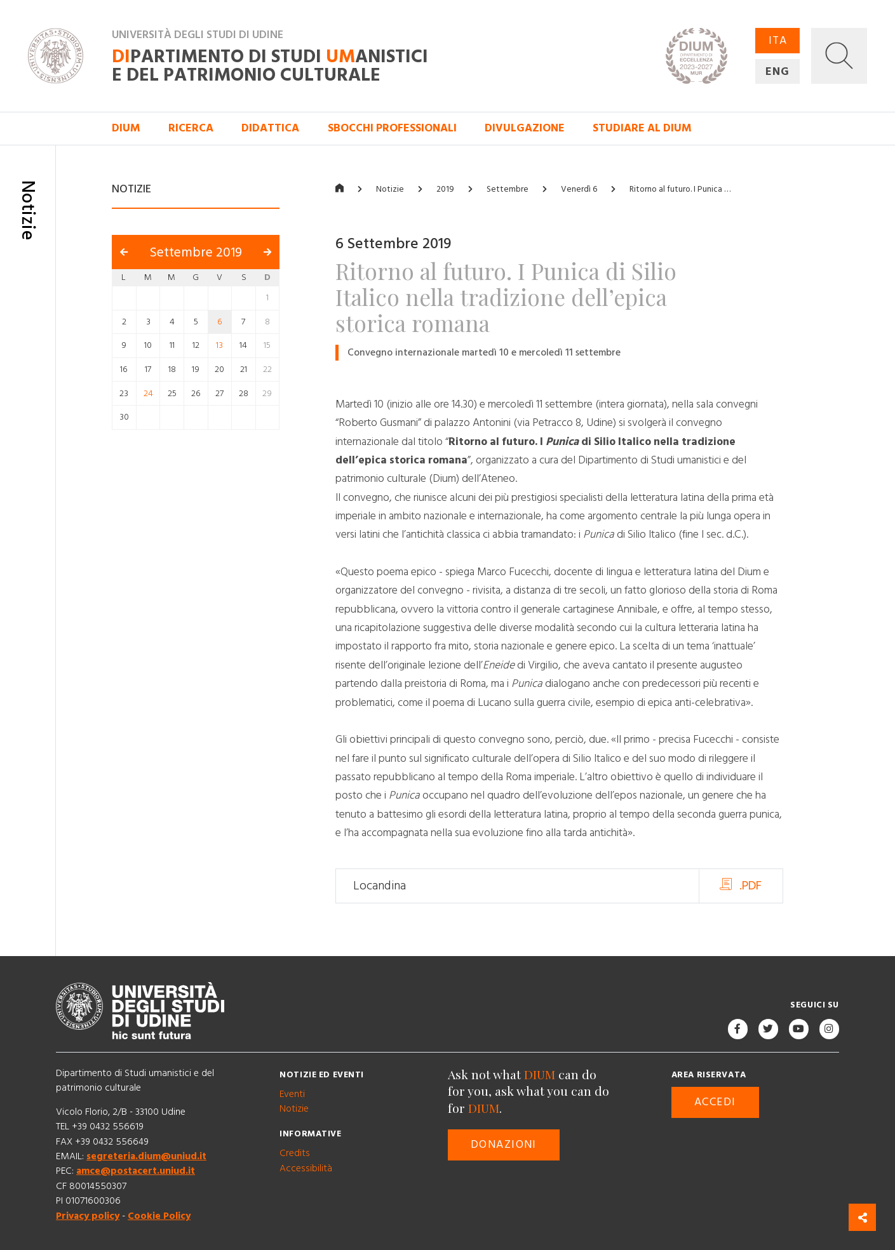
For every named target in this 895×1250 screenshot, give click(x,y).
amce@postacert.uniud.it (135, 1171)
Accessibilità (305, 1168)
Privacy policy (87, 1216)
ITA (778, 40)
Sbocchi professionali (392, 128)
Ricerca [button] (190, 128)
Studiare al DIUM (642, 128)
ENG (777, 71)
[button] (839, 56)
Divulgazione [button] (525, 128)
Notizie (390, 189)
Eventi (292, 1094)
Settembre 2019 (196, 252)
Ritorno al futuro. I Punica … (679, 189)
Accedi (715, 1102)
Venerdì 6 (579, 189)
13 (219, 345)
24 (148, 393)
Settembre (507, 189)
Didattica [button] (270, 128)
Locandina (379, 885)
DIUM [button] (126, 128)
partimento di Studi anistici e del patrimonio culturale (270, 66)
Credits (294, 1153)
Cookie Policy (159, 1216)
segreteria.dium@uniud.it (146, 1156)
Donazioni (504, 1144)
